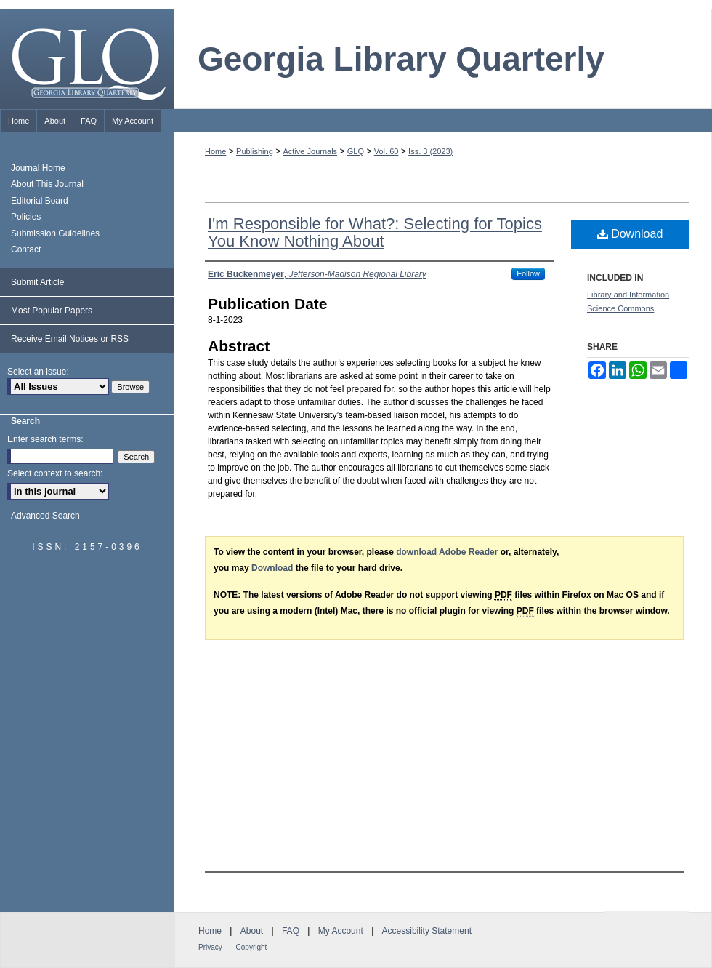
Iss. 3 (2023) (430, 151)
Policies (26, 217)
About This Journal (47, 184)
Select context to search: (54, 473)
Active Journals (310, 151)
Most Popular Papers (51, 310)
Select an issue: (38, 372)
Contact (26, 249)
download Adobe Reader (447, 552)
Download (630, 234)
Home (215, 151)
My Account (341, 931)
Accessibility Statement (427, 931)
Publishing (254, 151)
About (253, 931)
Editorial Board (39, 201)
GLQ (355, 151)
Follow (528, 273)
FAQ (292, 931)
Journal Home (38, 168)
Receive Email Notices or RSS (70, 339)
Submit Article (37, 282)
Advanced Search (45, 516)
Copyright (251, 947)
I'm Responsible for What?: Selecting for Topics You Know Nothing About (375, 232)
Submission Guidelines (55, 233)
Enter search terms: (45, 439)
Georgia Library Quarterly (401, 59)
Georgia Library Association (646, 938)
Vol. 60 (386, 151)
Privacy (211, 947)
